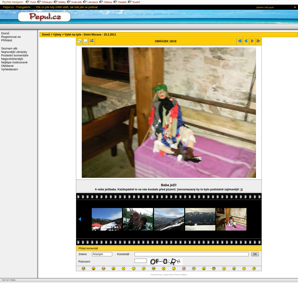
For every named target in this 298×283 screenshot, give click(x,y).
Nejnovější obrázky (14, 52)
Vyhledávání (9, 69)
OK (255, 254)
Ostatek (120, 2)
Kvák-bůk (74, 2)
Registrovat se (11, 37)
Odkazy (105, 2)
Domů (5, 33)
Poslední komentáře (14, 55)
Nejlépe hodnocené (14, 62)
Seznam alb (9, 48)
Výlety (57, 34)
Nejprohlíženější (12, 59)
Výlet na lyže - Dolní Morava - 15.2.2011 (90, 34)
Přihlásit (6, 40)
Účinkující (44, 2)
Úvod (31, 2)
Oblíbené (7, 66)
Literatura (90, 2)
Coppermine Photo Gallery (174, 274)
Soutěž (134, 2)
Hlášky (60, 2)
